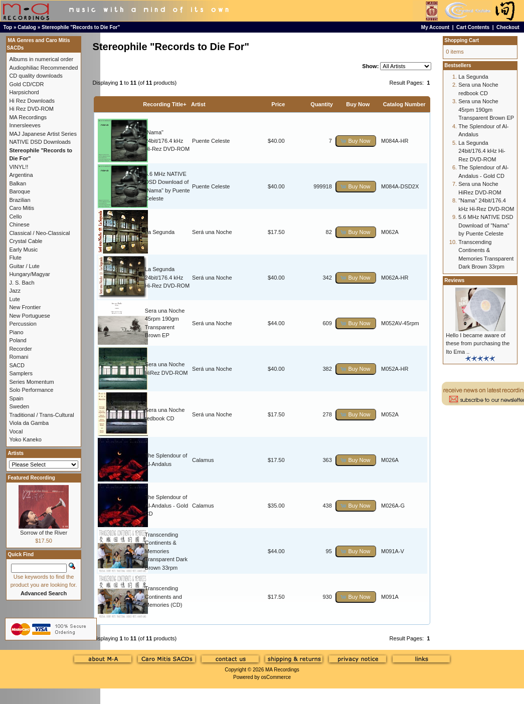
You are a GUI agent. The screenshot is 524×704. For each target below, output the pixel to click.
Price (278, 104)
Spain (16, 398)
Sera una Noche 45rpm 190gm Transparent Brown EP (486, 109)
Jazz (15, 291)
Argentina (21, 175)
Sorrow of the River (43, 533)
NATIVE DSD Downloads (40, 142)
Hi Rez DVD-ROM (31, 109)
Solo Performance (31, 390)
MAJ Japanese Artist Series (43, 134)
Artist (198, 104)
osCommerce (276, 677)
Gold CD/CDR (26, 84)
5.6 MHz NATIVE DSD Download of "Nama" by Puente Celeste (485, 225)
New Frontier (25, 307)
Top (8, 27)
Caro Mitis (21, 208)
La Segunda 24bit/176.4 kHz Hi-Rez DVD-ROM (167, 277)
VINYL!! (18, 167)
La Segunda (159, 232)
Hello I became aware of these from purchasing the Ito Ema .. (477, 343)
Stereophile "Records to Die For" (81, 27)
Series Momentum (31, 382)
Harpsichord (24, 92)
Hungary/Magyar (29, 274)
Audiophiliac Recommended (43, 68)
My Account (435, 27)
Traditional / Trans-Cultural (41, 415)
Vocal (16, 431)
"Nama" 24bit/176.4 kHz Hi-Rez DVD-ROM (167, 140)
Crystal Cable (25, 241)
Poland (17, 340)
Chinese (19, 224)
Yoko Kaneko (25, 439)
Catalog (27, 27)
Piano (16, 332)
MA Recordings (282, 669)
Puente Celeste (211, 141)
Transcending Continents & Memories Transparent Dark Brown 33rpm (166, 551)
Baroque (19, 191)
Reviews (454, 280)
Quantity (321, 104)
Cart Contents (472, 27)
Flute (15, 258)
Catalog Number (404, 104)
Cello (15, 216)
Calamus (203, 460)
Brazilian (19, 200)
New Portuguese (29, 316)
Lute (14, 299)
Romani (18, 357)
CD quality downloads (35, 76)
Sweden (19, 406)
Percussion (22, 324)
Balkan (17, 183)
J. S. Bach (21, 283)
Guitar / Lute (24, 266)
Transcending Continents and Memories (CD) (164, 596)
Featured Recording (31, 478)
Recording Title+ (164, 104)
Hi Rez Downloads (31, 101)
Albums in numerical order (41, 59)
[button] (356, 141)
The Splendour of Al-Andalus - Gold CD (166, 505)
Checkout (507, 27)
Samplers (20, 373)
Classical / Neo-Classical (39, 233)
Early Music (23, 250)
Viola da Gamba (29, 423)
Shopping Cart (461, 40)
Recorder (20, 349)
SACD (17, 365)
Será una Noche (212, 232)
